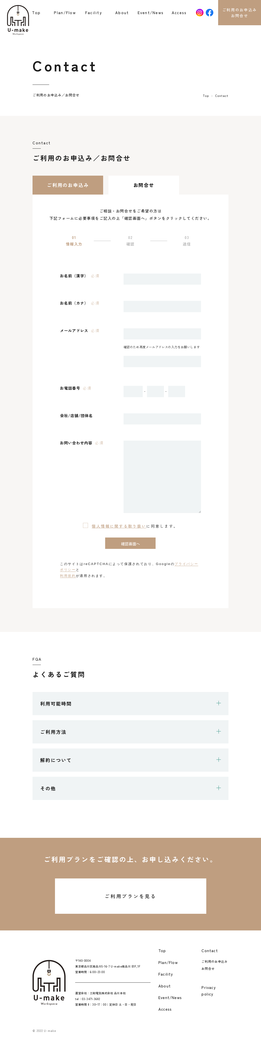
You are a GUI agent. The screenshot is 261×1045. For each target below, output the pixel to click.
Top (36, 12)
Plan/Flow (65, 12)
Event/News (151, 12)
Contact (209, 950)
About (122, 12)
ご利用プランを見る (130, 896)
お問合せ (208, 968)
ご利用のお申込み (214, 961)
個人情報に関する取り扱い (119, 526)
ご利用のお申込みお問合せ (239, 12)
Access (179, 12)
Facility (93, 12)
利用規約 (68, 576)
